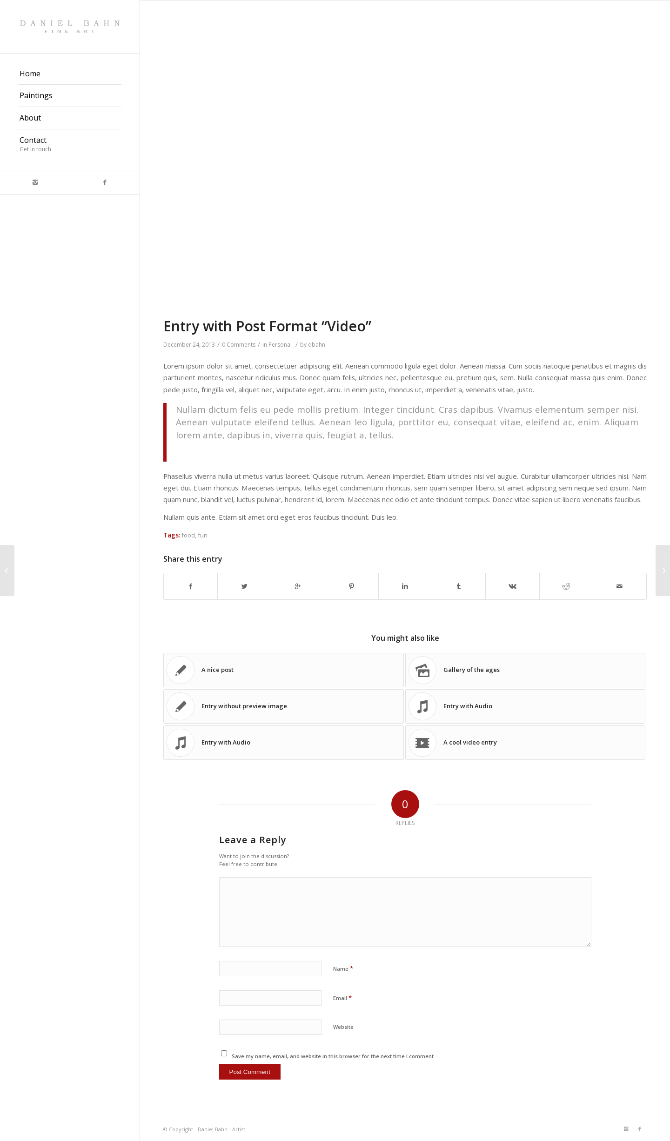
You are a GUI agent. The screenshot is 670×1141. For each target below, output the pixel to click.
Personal (280, 345)
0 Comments (238, 345)
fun (203, 535)
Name (343, 968)
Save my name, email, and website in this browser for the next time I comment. (333, 1056)
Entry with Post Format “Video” (267, 326)
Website (343, 1026)
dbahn (316, 345)
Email (342, 997)
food (188, 535)
